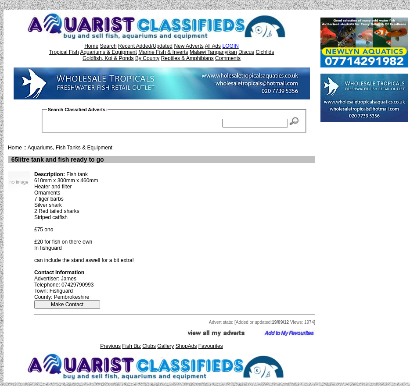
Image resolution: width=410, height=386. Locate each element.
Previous (110, 346)
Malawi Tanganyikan (213, 52)
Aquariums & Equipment (108, 52)
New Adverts (188, 46)
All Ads (213, 46)
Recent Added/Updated (145, 46)
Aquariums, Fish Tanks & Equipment (70, 148)
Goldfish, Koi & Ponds (108, 58)
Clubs (149, 346)
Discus (246, 52)
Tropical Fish (64, 52)
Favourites (210, 346)
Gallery (165, 346)
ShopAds (186, 346)
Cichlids (264, 52)
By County (147, 58)
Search (108, 46)
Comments (228, 58)
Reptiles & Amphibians (187, 58)
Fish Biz (131, 346)
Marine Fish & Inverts (163, 52)
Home (91, 46)
